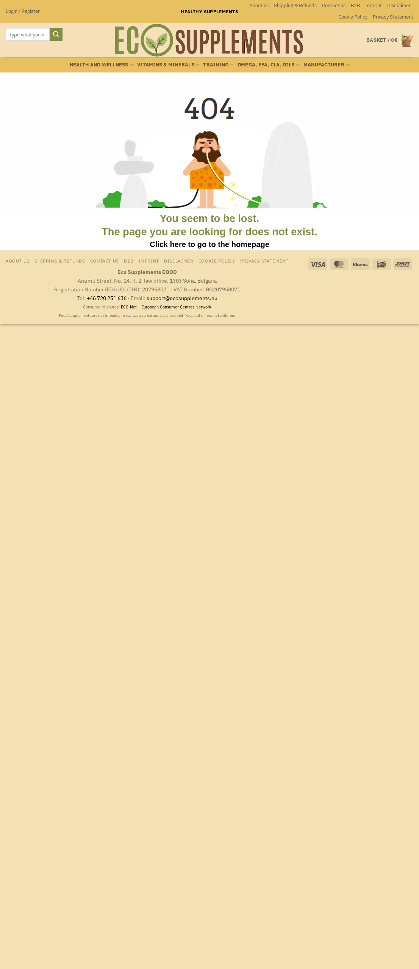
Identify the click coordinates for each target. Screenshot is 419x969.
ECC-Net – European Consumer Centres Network (166, 307)
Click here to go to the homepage (209, 244)
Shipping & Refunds (295, 5)
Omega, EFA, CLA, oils (269, 64)
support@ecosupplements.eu (182, 298)
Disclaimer (399, 5)
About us (259, 5)
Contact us (334, 5)
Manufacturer (326, 64)
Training (218, 64)
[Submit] (56, 34)
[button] (23, 11)
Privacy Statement (393, 17)
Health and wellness (101, 64)
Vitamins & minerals (168, 64)
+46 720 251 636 (107, 298)
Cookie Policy (352, 17)
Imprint (373, 5)
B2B (355, 5)
